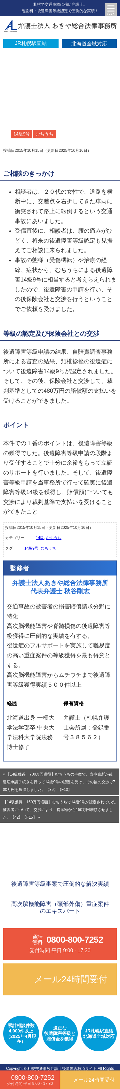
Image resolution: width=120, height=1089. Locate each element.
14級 (40, 538)
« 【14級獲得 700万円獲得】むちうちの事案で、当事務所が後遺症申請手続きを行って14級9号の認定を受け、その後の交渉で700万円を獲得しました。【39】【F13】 (59, 782)
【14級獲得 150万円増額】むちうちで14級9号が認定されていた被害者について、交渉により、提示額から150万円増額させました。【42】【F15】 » (59, 810)
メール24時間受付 (70, 979)
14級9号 (21, 133)
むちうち (44, 133)
